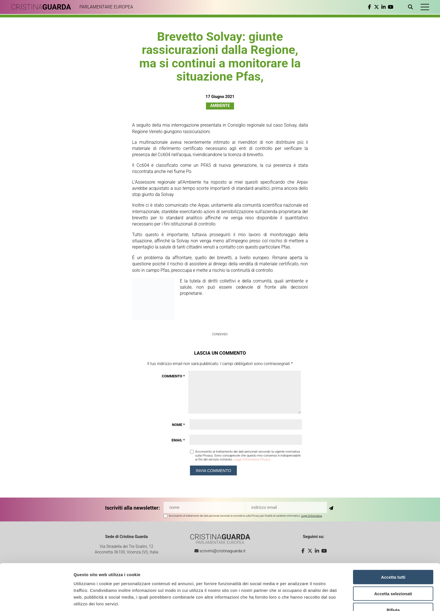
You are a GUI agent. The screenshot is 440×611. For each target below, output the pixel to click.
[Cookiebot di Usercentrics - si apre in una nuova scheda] (36, 600)
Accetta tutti (393, 555)
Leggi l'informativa (311, 515)
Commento (173, 376)
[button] (425, 7)
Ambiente (220, 105)
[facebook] (369, 7)
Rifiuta (393, 588)
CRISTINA (41, 7)
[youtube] (390, 7)
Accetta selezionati (393, 571)
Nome (178, 425)
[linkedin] (383, 7)
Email (178, 440)
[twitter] (376, 7)
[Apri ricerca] (411, 7)
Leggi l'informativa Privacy (252, 459)
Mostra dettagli (295, 600)
